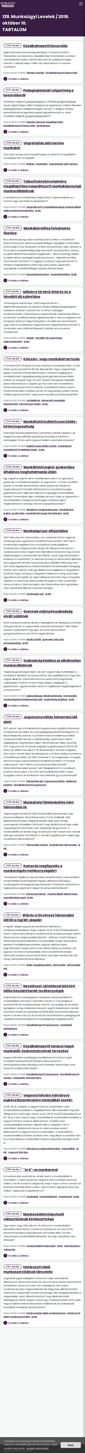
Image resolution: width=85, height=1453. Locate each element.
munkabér (42, 164)
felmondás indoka (37, 845)
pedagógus (43, 125)
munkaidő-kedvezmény (27, 1078)
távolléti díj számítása (48, 338)
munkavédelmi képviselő (41, 1246)
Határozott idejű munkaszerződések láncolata (27, 1269)
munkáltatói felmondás (63, 845)
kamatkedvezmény (37, 274)
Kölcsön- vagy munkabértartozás (51, 359)
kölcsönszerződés (30, 404)
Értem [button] (71, 1445)
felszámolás (10, 404)
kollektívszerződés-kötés (41, 446)
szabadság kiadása (55, 699)
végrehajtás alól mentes (63, 164)
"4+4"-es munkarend (40, 1170)
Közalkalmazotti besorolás (45, 46)
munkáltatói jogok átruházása (44, 513)
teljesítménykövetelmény (18, 210)
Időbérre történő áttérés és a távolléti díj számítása (37, 294)
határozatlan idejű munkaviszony (46, 1313)
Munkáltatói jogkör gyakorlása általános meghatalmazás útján (38, 469)
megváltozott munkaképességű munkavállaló (53, 207)
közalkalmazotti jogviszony (30, 785)
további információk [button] (37, 1448)
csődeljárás (33, 400)
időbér (30, 338)
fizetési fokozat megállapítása (44, 122)
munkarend (65, 1196)
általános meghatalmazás (42, 509)
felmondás (59, 965)
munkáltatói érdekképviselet (20, 449)
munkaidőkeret (48, 1196)
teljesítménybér (12, 341)
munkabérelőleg (60, 274)
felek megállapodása (39, 965)
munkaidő (66, 1025)
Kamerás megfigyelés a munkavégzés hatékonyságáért (32, 868)
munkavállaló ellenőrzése (62, 894)
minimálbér (68, 1148)
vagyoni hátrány (18, 1152)
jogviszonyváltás (54, 781)
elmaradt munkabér (53, 400)
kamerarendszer (36, 894)
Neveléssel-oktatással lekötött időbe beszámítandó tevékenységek (39, 988)
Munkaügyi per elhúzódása (45, 531)
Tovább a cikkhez (18, 79)
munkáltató (65, 446)
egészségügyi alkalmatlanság (44, 696)
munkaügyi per (35, 594)
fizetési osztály (35, 72)
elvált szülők (33, 639)
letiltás (30, 164)
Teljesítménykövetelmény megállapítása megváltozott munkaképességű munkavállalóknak (42, 186)
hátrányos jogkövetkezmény (43, 1148)
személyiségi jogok (14, 897)
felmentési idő (34, 781)
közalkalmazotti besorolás (61, 72)
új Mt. (38, 210)
